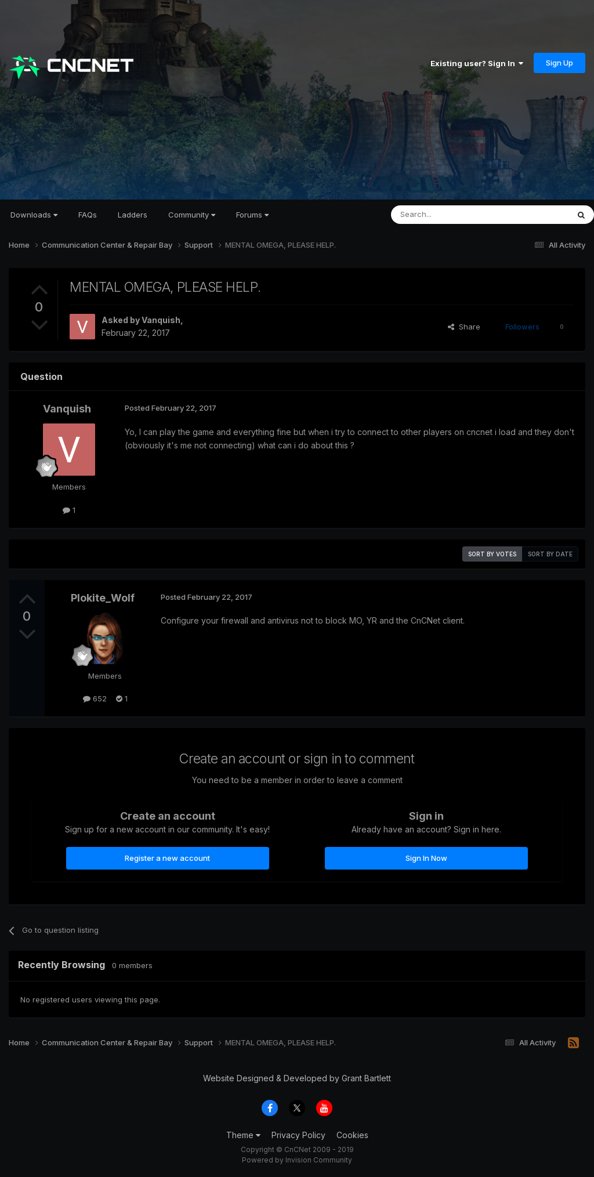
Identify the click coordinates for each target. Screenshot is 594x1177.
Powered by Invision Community (297, 1160)
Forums (252, 214)
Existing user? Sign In (476, 63)
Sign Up (559, 62)
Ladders (132, 214)
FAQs (87, 214)
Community (191, 214)
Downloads (33, 214)
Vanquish (161, 320)
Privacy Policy (298, 1135)
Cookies (352, 1135)
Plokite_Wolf (103, 598)
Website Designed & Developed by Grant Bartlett (297, 1078)
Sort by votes (492, 554)
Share (464, 326)
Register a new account (167, 858)
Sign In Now (426, 858)
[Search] (450, 214)
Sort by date (550, 554)
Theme (243, 1135)
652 (95, 698)
